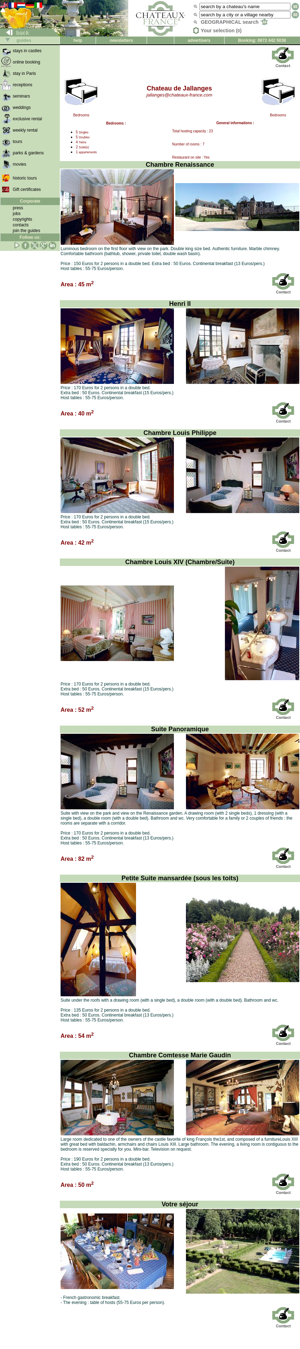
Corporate (30, 201)
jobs (17, 213)
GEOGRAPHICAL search (234, 22)
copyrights (22, 219)
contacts (21, 224)
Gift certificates (27, 189)
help (77, 40)
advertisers (199, 40)
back (14, 33)
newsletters (121, 40)
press (18, 207)
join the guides (26, 230)
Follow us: (29, 237)
